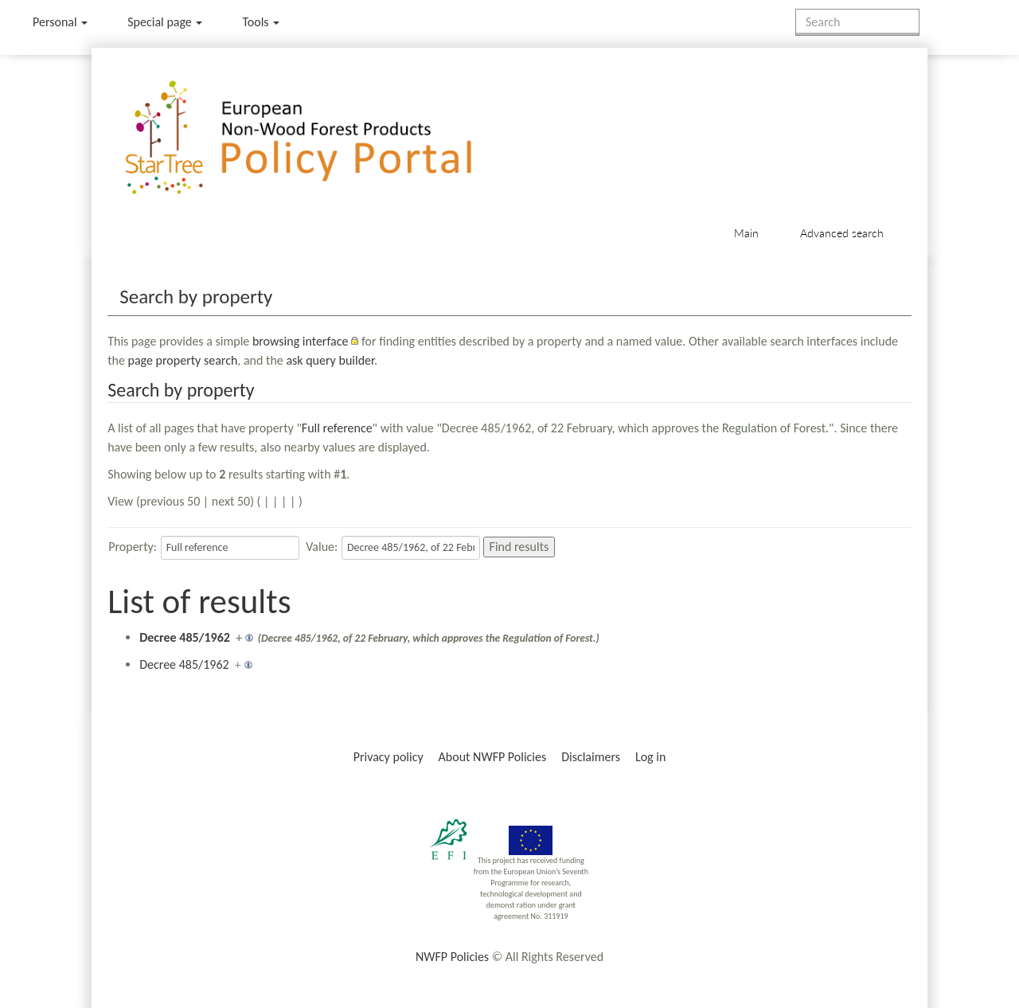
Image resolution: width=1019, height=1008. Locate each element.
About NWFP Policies (493, 756)
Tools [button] (260, 21)
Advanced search (842, 233)
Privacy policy (388, 756)
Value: (322, 546)
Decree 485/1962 (184, 637)
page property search (183, 360)
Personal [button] (60, 21)
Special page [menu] (164, 21)
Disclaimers (590, 756)
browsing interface (300, 341)
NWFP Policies (452, 956)
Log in (650, 756)
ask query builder (330, 360)
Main (746, 233)
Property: (132, 546)
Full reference (337, 428)
